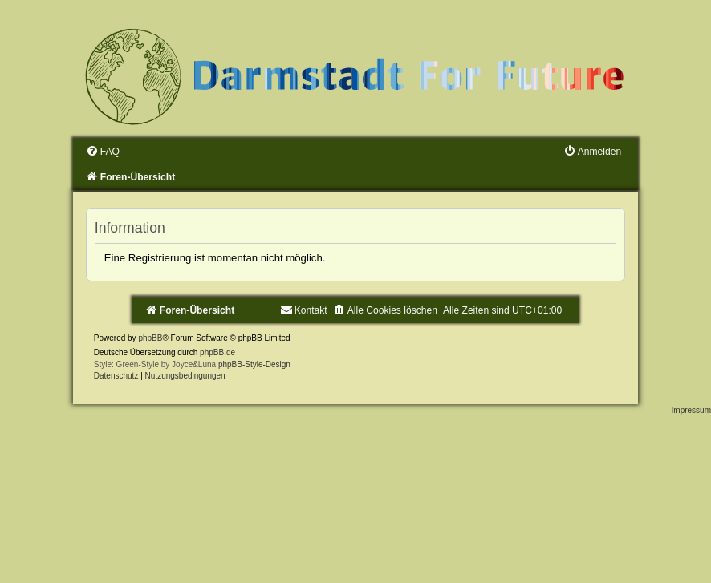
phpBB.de (217, 352)
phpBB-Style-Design (254, 364)
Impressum (691, 410)
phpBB (150, 338)
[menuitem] (103, 151)
